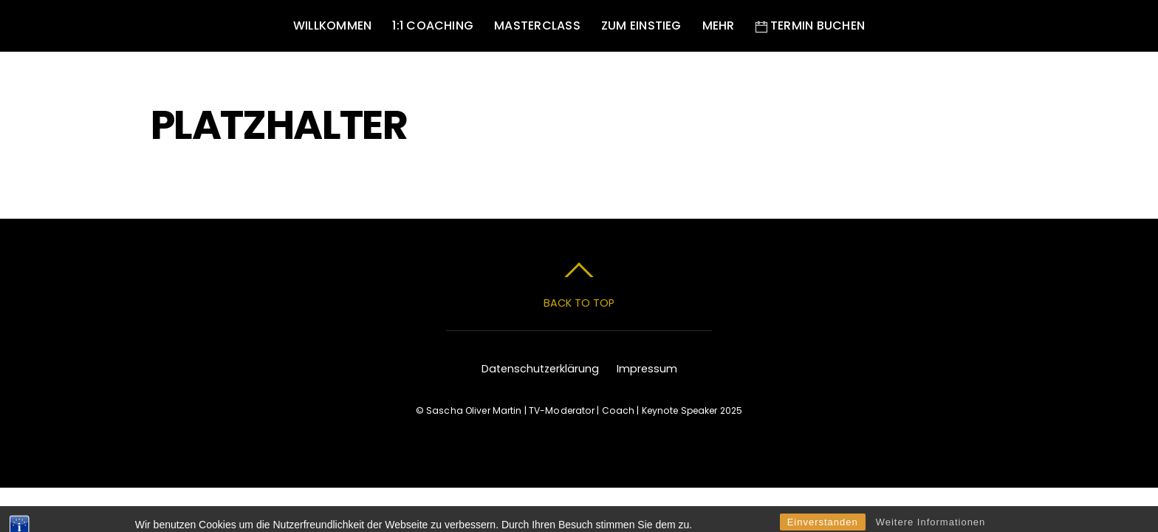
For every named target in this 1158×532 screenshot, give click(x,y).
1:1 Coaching (432, 25)
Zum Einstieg (641, 25)
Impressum (647, 368)
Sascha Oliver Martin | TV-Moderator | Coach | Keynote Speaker (571, 410)
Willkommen (332, 25)
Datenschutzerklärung (540, 368)
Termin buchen (810, 25)
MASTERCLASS (537, 25)
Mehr (718, 25)
